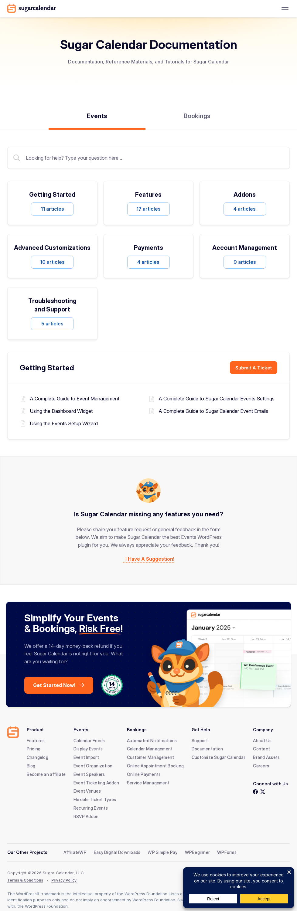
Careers (261, 765)
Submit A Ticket (253, 368)
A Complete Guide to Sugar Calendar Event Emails (213, 410)
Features (36, 739)
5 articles (52, 324)
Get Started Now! (54, 684)
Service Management (148, 781)
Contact (261, 748)
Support (200, 739)
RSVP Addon (86, 815)
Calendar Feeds (89, 739)
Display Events (88, 748)
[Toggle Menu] (285, 8)
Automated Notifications (152, 739)
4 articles (245, 209)
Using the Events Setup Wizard (64, 423)
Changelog (37, 756)
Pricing (34, 748)
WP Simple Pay (162, 851)
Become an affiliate (46, 773)
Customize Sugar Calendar (218, 756)
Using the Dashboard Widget (61, 410)
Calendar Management (150, 748)
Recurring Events (90, 807)
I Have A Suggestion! (149, 558)
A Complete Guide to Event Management (74, 398)
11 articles (52, 209)
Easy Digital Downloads (117, 851)
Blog (31, 765)
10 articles (52, 262)
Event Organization (93, 765)
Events (97, 116)
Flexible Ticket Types (94, 798)
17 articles (148, 209)
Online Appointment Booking (155, 765)
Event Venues (87, 790)
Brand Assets (266, 756)
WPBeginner (197, 851)
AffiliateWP (75, 851)
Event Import (86, 756)
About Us (262, 739)
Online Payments (144, 773)
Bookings (197, 116)
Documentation (207, 748)
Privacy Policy (64, 879)
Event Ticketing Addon (96, 781)
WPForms (227, 851)
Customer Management (150, 756)
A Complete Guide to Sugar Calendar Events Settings (217, 398)
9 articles (245, 262)
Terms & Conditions (25, 879)
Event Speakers (89, 773)
